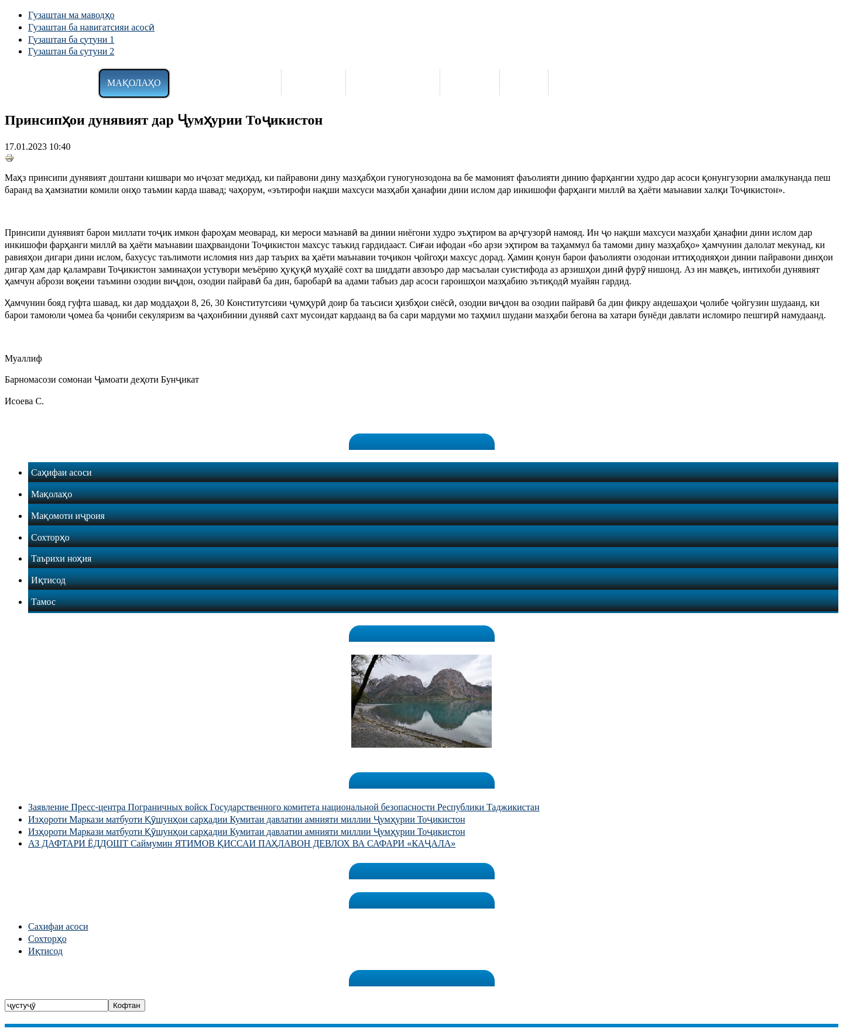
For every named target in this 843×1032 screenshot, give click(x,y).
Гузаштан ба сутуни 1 (71, 39)
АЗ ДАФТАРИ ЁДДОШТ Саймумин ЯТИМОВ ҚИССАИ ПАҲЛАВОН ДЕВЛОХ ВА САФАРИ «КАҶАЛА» (241, 843)
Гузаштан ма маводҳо (71, 15)
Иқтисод (45, 951)
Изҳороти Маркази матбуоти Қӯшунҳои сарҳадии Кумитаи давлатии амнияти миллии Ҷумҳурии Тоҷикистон (246, 819)
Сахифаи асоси (58, 926)
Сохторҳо (47, 939)
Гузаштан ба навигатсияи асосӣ (91, 27)
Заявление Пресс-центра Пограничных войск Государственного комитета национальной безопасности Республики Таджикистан (283, 807)
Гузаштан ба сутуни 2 (71, 51)
